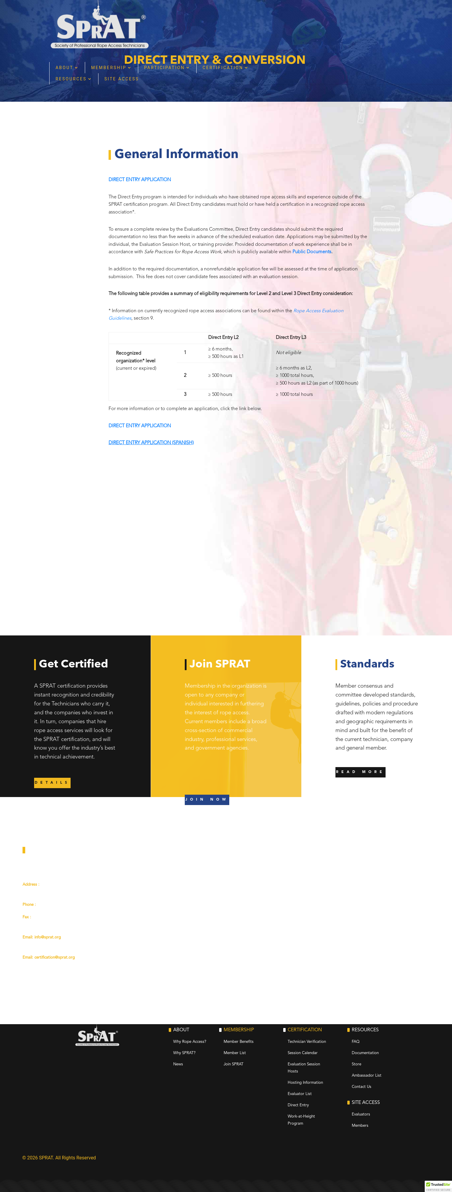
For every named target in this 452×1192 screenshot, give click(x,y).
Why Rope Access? (189, 1042)
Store (356, 1064)
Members (360, 1126)
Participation (259, 19)
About (159, 19)
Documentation (365, 1053)
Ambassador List (366, 1076)
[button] (438, 1186)
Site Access (217, 30)
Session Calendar (303, 1053)
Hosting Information (305, 1083)
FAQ (355, 1042)
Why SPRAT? (184, 1053)
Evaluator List (300, 1094)
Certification (318, 19)
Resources (166, 30)
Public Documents (311, 252)
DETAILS (52, 783)
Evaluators (361, 1114)
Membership (204, 19)
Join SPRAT (233, 1064)
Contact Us (361, 1087)
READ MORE (360, 772)
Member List (235, 1053)
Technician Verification (307, 1042)
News (178, 1064)
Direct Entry (298, 1105)
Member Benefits (239, 1042)
